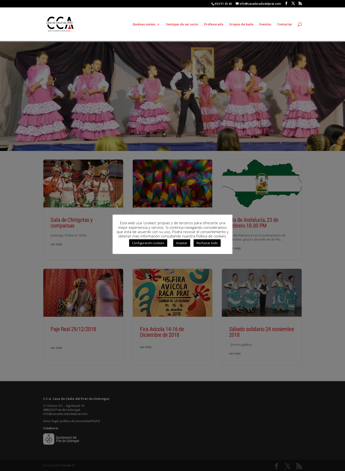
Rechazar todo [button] (207, 243)
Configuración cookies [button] (148, 243)
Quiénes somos (143, 24)
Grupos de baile (241, 24)
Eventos (265, 24)
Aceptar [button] (181, 243)
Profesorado (213, 24)
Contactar (284, 24)
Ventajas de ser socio (182, 24)
